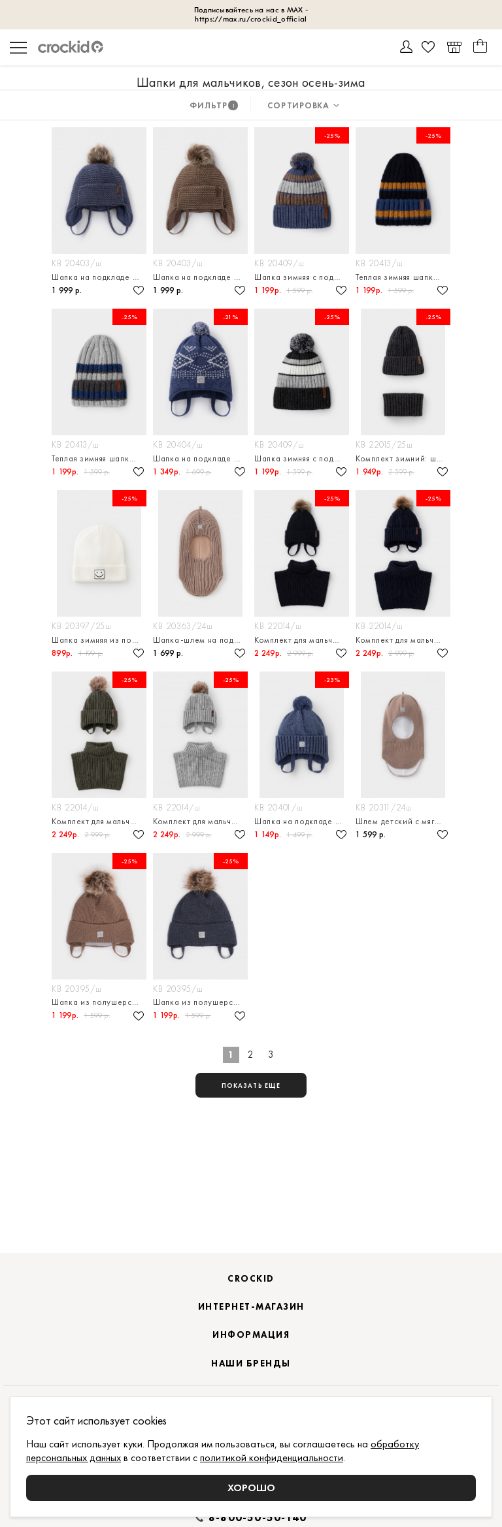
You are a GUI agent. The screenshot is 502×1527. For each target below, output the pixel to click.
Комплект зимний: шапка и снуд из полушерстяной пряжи (403, 458)
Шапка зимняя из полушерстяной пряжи (99, 640)
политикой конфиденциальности (271, 1457)
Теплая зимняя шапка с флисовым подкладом (403, 277)
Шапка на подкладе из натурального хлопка (99, 277)
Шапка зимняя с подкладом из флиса (301, 277)
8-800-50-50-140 (258, 1517)
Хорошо (251, 1487)
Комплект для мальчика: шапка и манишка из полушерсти (301, 640)
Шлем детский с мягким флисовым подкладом (403, 821)
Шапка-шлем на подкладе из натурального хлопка (200, 640)
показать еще (251, 1085)
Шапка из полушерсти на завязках (99, 1002)
